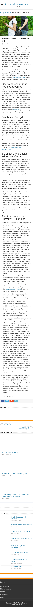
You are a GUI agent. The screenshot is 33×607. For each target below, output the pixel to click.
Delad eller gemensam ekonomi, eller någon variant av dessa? (15, 495)
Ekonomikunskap (5, 589)
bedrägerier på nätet (18, 77)
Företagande (4, 594)
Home (3, 12)
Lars (5, 44)
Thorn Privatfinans (13, 424)
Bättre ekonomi (5, 586)
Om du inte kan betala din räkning (21, 538)
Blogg (2, 597)
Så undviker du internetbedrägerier (14, 473)
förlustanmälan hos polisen (13, 289)
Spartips (3, 591)
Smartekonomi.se (16, 4)
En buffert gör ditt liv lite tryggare (21, 531)
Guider (9, 12)
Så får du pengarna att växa (19, 552)
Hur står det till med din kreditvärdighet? (18, 546)
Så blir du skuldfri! (16, 567)
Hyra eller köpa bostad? (10, 452)
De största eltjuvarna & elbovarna (21, 524)
